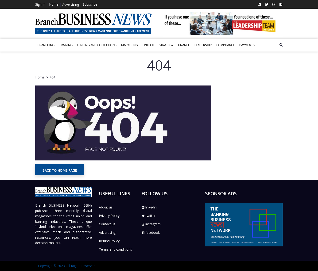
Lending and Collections (96, 45)
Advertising (70, 4)
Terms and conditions (115, 249)
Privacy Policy (109, 215)
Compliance (225, 45)
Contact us (107, 224)
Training (66, 45)
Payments (247, 45)
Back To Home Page (59, 170)
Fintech (148, 45)
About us (105, 207)
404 (52, 77)
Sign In (40, 4)
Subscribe (90, 4)
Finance (184, 45)
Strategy (166, 45)
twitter (148, 215)
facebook (150, 232)
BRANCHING (46, 45)
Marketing (129, 45)
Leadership (203, 45)
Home (53, 4)
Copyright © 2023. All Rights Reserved (66, 266)
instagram (151, 224)
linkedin (149, 207)
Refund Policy (109, 241)
